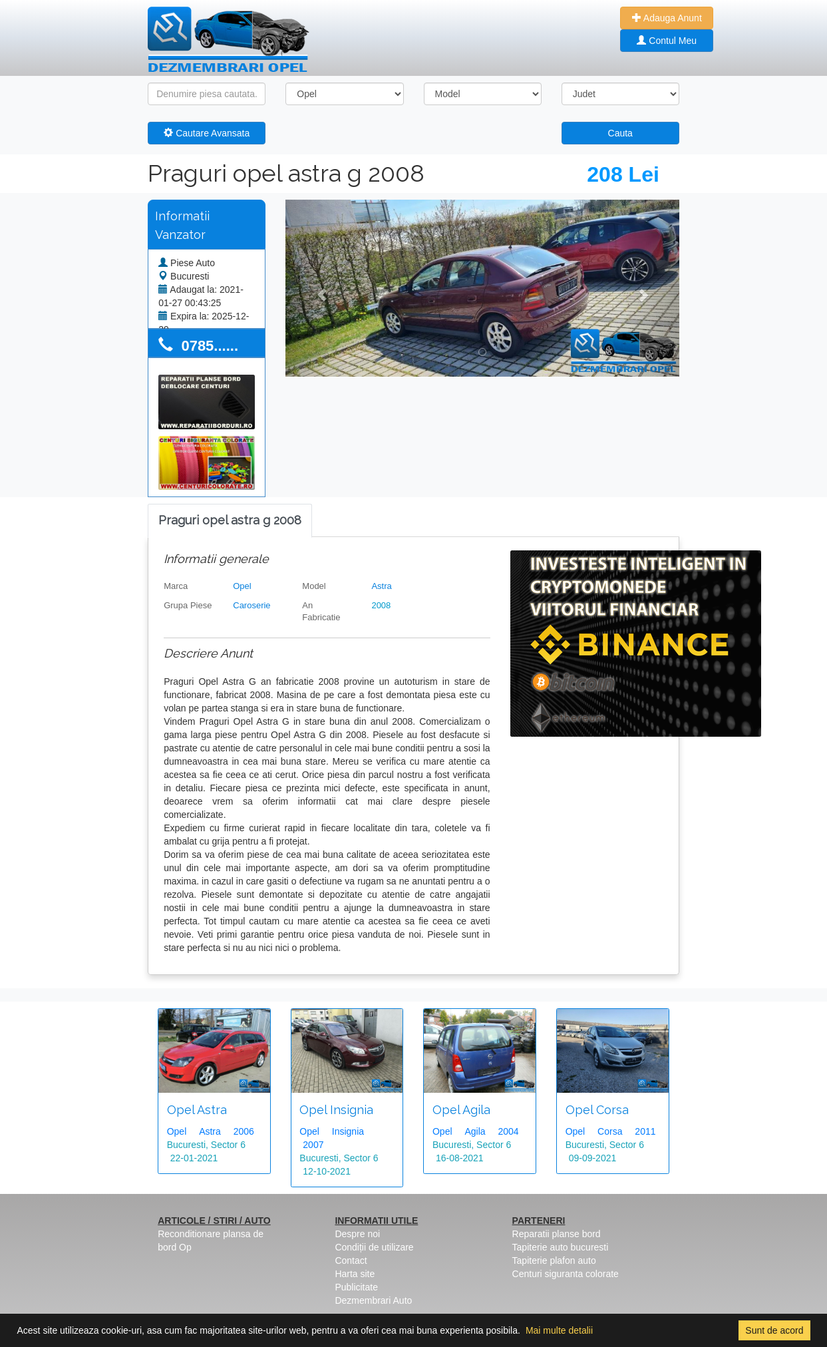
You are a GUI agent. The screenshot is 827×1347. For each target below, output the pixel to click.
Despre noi (357, 1234)
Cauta (620, 133)
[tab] (230, 521)
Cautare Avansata (206, 133)
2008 (381, 605)
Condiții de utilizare (374, 1247)
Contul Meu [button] (666, 40)
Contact (351, 1260)
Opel (242, 586)
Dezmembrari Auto (373, 1300)
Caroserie (251, 605)
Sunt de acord (774, 1330)
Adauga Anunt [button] (667, 18)
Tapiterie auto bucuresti (560, 1247)
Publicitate (356, 1287)
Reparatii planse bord (556, 1234)
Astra (381, 586)
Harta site (355, 1273)
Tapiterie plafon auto (554, 1260)
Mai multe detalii (559, 1330)
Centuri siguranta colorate (565, 1273)
